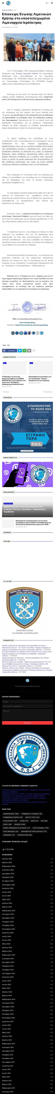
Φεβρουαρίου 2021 (27, 1088)
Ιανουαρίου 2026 (27, 870)
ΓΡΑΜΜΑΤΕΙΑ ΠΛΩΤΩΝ (12, 817)
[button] (3, 3)
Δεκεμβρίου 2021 (27, 1051)
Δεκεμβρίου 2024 (27, 918)
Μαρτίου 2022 (27, 1040)
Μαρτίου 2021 (27, 1084)
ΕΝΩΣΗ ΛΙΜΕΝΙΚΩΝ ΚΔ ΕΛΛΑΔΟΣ (16, 828)
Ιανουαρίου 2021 (27, 1092)
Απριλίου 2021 (27, 1081)
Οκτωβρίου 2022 (27, 1014)
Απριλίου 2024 (27, 948)
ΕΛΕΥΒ (34, 821)
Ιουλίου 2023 (27, 981)
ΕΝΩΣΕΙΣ (19, 824)
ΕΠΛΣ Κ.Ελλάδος (41, 828)
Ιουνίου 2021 (27, 1073)
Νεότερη (6, 392)
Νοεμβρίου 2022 (27, 1010)
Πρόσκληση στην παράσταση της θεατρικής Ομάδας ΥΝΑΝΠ (23, 796)
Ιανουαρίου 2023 (27, 1003)
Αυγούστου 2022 (27, 1021)
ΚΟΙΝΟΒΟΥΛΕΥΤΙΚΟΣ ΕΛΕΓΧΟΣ (33, 831)
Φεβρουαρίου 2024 (27, 955)
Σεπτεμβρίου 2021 (27, 1062)
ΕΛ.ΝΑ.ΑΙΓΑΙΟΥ (10, 821)
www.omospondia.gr (27, 323)
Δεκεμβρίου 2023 (27, 962)
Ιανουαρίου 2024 (27, 959)
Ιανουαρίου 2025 (27, 914)
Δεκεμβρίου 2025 (27, 874)
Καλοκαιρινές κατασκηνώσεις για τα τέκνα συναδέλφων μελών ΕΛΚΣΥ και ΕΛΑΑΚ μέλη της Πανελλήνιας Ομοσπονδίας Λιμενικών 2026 (33, 522)
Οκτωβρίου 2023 (27, 970)
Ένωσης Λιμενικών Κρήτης (27, 73)
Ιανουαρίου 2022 (27, 1047)
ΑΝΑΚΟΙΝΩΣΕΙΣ (11, 814)
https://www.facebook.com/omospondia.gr (31, 325)
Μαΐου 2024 (27, 944)
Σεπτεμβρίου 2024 (27, 929)
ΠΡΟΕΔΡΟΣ (9, 835)
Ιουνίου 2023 (27, 984)
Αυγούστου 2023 (27, 977)
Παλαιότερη (48, 392)
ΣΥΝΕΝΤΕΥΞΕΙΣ (25, 835)
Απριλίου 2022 (27, 1036)
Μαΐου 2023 (27, 988)
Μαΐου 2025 (27, 899)
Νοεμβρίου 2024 (27, 922)
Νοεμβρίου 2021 (27, 1055)
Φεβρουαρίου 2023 (27, 999)
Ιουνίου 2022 (27, 1029)
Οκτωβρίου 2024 (27, 925)
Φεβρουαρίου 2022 (27, 1044)
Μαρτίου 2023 (27, 996)
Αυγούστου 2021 (27, 1066)
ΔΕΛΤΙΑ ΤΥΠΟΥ (32, 817)
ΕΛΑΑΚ (24, 821)
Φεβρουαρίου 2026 (27, 866)
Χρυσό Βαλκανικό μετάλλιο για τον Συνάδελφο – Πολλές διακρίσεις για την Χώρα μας (40, 378)
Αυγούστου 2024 (27, 933)
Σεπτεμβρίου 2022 (27, 1018)
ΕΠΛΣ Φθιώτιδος (10, 831)
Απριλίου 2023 (27, 992)
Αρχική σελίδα (7, 10)
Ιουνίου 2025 (27, 896)
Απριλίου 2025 (27, 903)
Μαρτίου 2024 (27, 951)
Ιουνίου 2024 (27, 940)
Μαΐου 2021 (27, 1077)
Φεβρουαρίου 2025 (27, 911)
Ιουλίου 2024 (27, 936)
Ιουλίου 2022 (27, 1025)
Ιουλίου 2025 (27, 892)
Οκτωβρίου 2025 (27, 881)
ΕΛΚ (15, 10)
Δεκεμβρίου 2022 (27, 1007)
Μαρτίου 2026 (27, 862)
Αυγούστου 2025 (27, 888)
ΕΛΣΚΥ (7, 824)
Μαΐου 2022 (27, 1032)
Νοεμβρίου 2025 (27, 877)
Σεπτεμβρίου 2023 (27, 973)
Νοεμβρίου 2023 (27, 966)
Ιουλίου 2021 (27, 1069)
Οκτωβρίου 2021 (27, 1058)
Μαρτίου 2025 (27, 907)
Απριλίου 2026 (27, 859)
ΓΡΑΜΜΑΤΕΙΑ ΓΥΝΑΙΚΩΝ (32, 814)
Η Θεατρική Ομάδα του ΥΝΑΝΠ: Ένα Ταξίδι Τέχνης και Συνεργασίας (26, 794)
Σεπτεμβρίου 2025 (27, 885)
